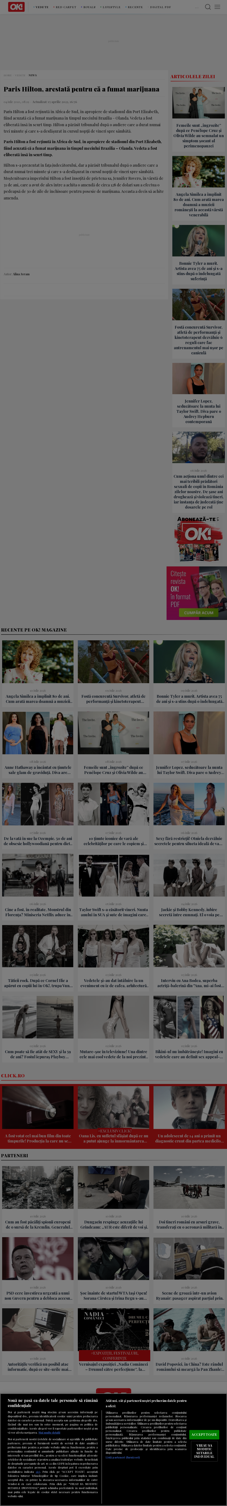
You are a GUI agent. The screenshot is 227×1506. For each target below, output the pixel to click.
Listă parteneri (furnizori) (123, 1457)
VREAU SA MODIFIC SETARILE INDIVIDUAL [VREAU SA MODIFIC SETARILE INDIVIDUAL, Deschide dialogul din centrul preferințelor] (204, 1451)
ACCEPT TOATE (204, 1434)
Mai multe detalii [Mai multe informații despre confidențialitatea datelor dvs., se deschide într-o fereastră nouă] (49, 1432)
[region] (113, 1449)
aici (38, 1471)
